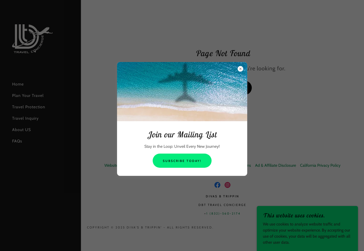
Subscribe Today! (182, 161)
